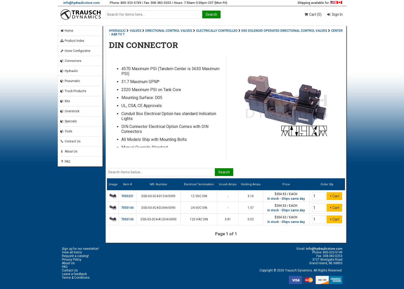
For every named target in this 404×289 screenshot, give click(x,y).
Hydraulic (69, 71)
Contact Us (70, 141)
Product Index (72, 41)
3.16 (251, 196)
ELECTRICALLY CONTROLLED (217, 31)
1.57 (251, 208)
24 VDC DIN (199, 208)
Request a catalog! (75, 256)
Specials (68, 121)
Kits (65, 101)
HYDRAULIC (117, 31)
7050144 (127, 208)
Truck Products (73, 91)
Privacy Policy (71, 259)
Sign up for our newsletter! (80, 249)
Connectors (70, 61)
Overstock (69, 111)
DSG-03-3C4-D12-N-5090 (158, 196)
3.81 (228, 219)
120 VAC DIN (199, 219)
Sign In (337, 14)
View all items (72, 252)
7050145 (127, 219)
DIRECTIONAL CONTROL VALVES (168, 31)
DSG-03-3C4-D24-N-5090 (158, 208)
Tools (66, 131)
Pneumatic (70, 81)
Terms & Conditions (76, 277)
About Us (69, 151)
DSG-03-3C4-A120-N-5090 (158, 219)
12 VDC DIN (199, 196)
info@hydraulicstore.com (81, 3)
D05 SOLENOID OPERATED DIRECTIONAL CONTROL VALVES (284, 31)
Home (66, 31)
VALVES (135, 31)
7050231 (127, 196)
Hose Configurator (75, 51)
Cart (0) (313, 14)
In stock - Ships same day (286, 198)
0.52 (251, 219)
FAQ (65, 161)
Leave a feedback (74, 274)
